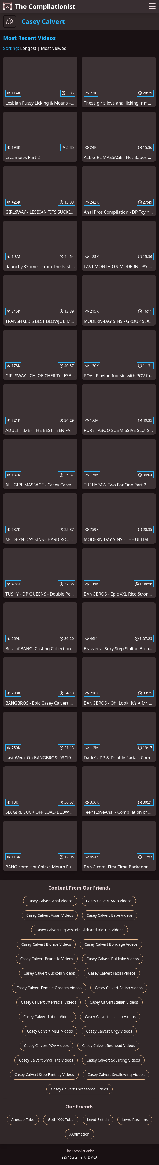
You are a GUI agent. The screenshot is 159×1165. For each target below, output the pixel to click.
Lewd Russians (135, 1119)
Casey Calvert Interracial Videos (48, 1002)
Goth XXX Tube (61, 1119)
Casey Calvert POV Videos (46, 1045)
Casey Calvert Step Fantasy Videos (44, 1074)
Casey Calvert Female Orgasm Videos (49, 987)
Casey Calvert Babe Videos (110, 915)
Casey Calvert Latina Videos (47, 1016)
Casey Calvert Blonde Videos (46, 944)
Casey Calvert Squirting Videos (113, 1060)
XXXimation (79, 1134)
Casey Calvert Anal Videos (50, 900)
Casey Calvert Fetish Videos (119, 987)
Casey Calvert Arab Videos (109, 900)
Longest (28, 48)
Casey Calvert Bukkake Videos (113, 958)
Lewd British (98, 1119)
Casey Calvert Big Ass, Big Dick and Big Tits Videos (79, 929)
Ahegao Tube (22, 1119)
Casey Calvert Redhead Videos (108, 1045)
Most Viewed (54, 48)
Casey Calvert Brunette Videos (46, 958)
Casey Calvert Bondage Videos (111, 944)
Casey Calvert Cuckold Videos (49, 973)
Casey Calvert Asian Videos (49, 915)
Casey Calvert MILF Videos (50, 1031)
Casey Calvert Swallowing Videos (116, 1074)
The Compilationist (39, 6)
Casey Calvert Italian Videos (114, 1002)
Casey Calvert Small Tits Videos (46, 1060)
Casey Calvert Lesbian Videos (110, 1016)
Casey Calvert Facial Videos (111, 973)
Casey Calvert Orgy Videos (109, 1031)
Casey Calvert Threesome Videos (79, 1089)
